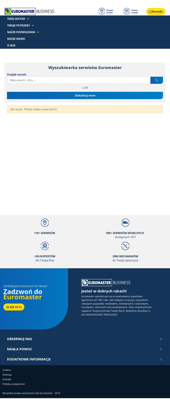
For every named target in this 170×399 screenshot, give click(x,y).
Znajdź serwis (16, 75)
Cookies (6, 370)
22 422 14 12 (14, 308)
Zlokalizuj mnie (85, 96)
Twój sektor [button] (16, 18)
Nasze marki (16, 39)
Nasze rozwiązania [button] (22, 32)
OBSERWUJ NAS (84, 339)
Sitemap (7, 375)
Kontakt (6, 380)
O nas (11, 46)
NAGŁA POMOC (84, 350)
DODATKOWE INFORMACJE (84, 360)
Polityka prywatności (13, 384)
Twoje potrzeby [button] (19, 25)
